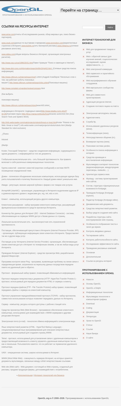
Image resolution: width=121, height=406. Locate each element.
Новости (89, 279)
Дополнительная (25, 375)
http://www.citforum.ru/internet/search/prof (19, 105)
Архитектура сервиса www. (98, 174)
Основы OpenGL (93, 284)
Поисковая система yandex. (98, 146)
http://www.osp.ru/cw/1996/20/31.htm (17, 63)
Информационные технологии (99, 292)
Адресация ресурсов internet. (99, 102)
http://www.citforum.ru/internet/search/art (18, 77)
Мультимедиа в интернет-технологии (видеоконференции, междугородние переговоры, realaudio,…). (102, 167)
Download (90, 304)
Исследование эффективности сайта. (102, 244)
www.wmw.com (8, 34)
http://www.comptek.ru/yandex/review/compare (21, 88)
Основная (90, 252)
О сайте (89, 338)
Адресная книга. (93, 117)
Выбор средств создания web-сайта (102, 213)
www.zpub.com (8, 43)
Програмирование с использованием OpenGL (87, 398)
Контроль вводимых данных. (98, 231)
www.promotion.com (54, 43)
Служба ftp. (91, 122)
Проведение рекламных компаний (101, 248)
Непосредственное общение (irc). (100, 137)
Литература (91, 316)
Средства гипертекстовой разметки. (102, 208)
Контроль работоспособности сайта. (102, 240)
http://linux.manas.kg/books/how (35, 114)
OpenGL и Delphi (93, 288)
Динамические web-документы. (100, 204)
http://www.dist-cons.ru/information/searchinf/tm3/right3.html (27, 68)
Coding (89, 308)
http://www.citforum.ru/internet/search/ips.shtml (29, 83)
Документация (92, 312)
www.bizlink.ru (28, 46)
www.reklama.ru (64, 46)
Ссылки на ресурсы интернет (99, 261)
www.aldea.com (8, 54)
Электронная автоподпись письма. (101, 113)
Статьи (89, 325)
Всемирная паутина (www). (98, 142)
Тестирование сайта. (95, 235)
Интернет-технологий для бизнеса (49, 375)
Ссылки (89, 329)
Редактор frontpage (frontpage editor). (102, 200)
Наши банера (92, 333)
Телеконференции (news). (97, 133)
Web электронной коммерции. (99, 69)
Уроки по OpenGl (93, 321)
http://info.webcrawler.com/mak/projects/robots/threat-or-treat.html (29, 122)
